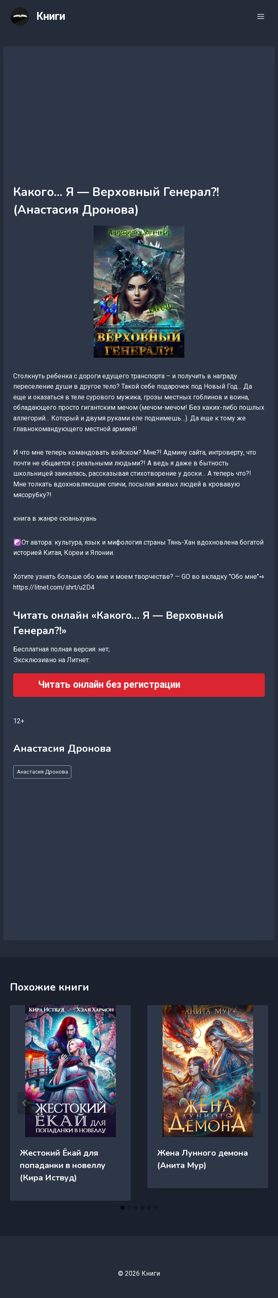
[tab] (122, 1208)
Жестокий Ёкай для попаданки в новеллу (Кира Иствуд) (63, 1165)
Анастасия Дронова (42, 772)
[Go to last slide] (24, 1103)
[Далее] (253, 1103)
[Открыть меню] (260, 16)
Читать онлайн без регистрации (109, 684)
